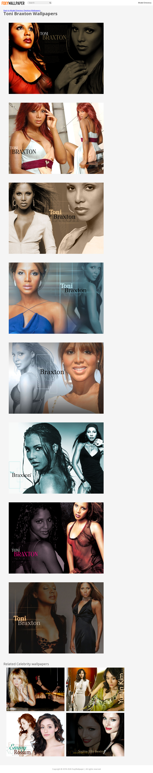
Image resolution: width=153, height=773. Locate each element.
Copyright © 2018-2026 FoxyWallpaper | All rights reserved (76, 769)
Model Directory (144, 3)
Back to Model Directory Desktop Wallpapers (21, 10)
